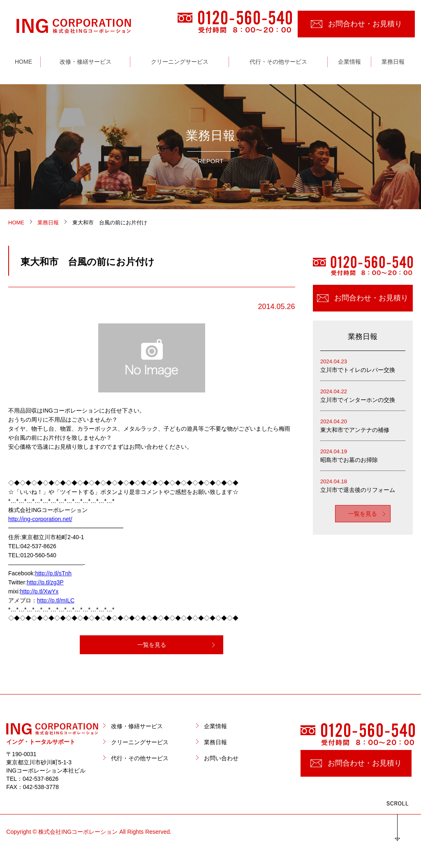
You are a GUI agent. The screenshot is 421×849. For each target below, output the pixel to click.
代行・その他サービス (140, 758)
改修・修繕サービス (137, 726)
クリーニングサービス (140, 742)
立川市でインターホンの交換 (362, 395)
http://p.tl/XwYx (39, 591)
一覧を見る (151, 644)
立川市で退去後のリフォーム (362, 485)
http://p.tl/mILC (55, 600)
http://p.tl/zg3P (45, 582)
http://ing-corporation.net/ (40, 519)
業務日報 (215, 742)
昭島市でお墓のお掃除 (362, 455)
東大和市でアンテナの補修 (362, 425)
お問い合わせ (221, 758)
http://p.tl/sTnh (53, 573)
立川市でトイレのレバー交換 (362, 365)
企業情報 (215, 726)
